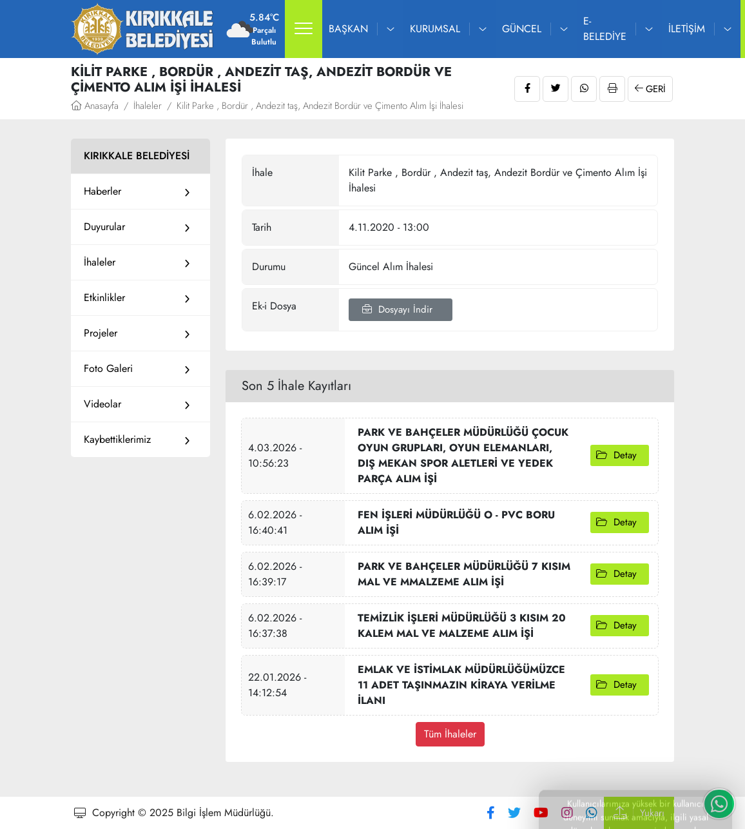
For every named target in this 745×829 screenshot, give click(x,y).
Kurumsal (435, 28)
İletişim (686, 28)
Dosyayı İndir (400, 309)
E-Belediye (604, 29)
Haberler (102, 191)
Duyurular (104, 226)
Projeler (100, 333)
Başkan (348, 28)
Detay (619, 455)
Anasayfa (95, 106)
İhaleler (147, 106)
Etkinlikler (104, 297)
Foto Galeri (108, 368)
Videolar (102, 403)
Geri (650, 89)
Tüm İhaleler (450, 734)
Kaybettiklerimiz (117, 439)
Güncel (521, 28)
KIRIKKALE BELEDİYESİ (136, 155)
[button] (303, 29)
